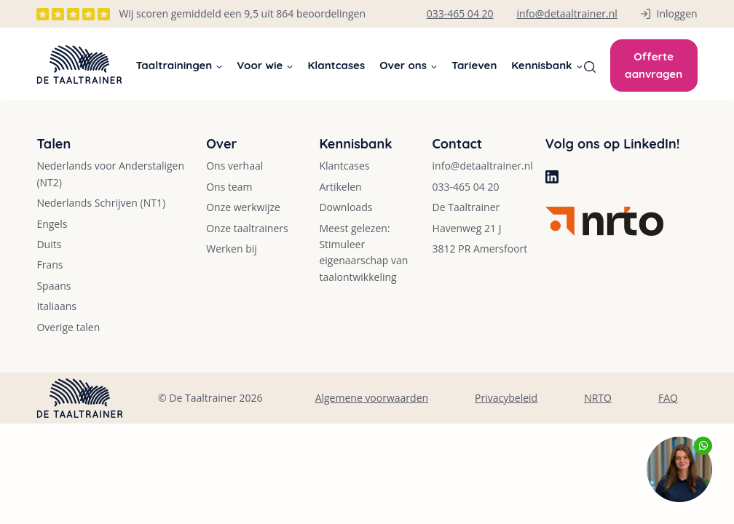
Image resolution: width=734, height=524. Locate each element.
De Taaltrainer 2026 (215, 398)
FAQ (668, 398)
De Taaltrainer (466, 207)
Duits (48, 244)
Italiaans (56, 306)
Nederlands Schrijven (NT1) (100, 203)
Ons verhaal (234, 165)
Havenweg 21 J (467, 228)
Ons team (229, 187)
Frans (49, 264)
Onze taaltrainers (247, 228)
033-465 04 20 (466, 187)
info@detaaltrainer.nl (483, 165)
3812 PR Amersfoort (480, 248)
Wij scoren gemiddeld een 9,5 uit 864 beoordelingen (242, 13)
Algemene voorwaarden (371, 398)
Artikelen (340, 187)
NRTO (598, 398)
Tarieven (474, 65)
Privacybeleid (506, 398)
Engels (51, 224)
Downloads (345, 207)
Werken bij (231, 248)
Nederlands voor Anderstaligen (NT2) (110, 173)
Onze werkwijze (243, 207)
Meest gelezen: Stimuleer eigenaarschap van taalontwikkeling (363, 252)
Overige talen (68, 327)
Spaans (53, 286)
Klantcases (336, 65)
